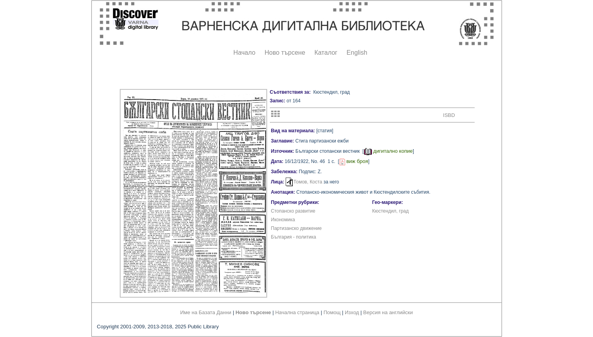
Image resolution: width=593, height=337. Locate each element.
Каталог (325, 52)
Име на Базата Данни (205, 312)
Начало (244, 52)
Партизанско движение (296, 228)
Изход (352, 312)
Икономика (283, 219)
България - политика (293, 237)
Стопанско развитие (293, 211)
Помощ (331, 312)
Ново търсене (285, 52)
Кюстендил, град (390, 211)
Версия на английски (388, 312)
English (357, 52)
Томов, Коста (308, 182)
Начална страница (297, 312)
